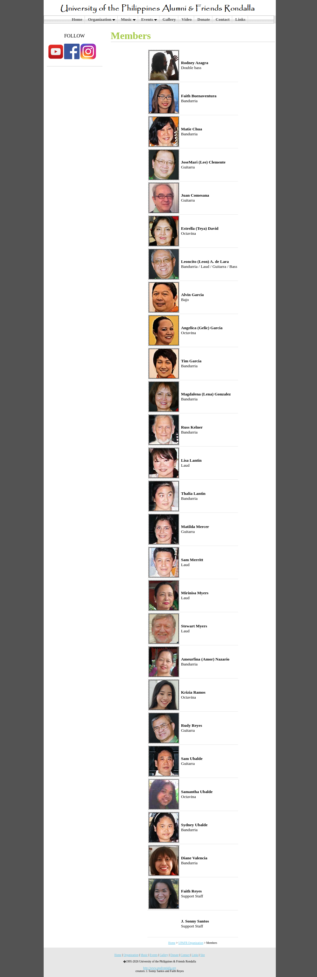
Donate (204, 19)
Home (77, 19)
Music (128, 19)
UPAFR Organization (190, 942)
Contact (223, 19)
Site (202, 955)
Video (186, 19)
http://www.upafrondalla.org (159, 968)
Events (149, 19)
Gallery (169, 19)
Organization (101, 19)
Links (240, 19)
